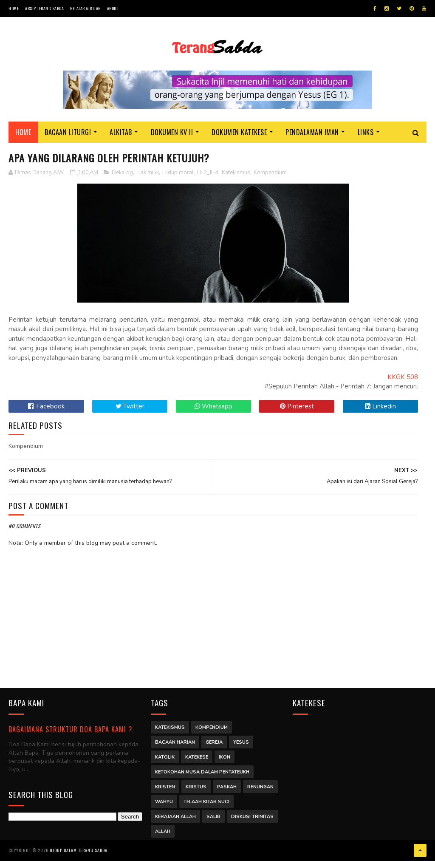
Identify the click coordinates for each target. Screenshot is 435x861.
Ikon (224, 757)
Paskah (227, 787)
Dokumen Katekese (239, 132)
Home (13, 8)
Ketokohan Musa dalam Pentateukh (202, 772)
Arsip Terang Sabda (44, 8)
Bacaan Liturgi (68, 132)
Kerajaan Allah (175, 816)
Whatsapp (213, 406)
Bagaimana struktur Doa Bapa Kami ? (70, 729)
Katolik (165, 757)
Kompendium (270, 172)
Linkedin (380, 406)
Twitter (130, 406)
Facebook (46, 406)
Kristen (165, 787)
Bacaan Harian (175, 742)
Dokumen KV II (172, 132)
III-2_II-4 (207, 172)
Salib (213, 816)
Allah (162, 831)
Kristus (196, 787)
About (113, 8)
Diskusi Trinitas (252, 816)
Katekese (196, 757)
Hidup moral (178, 172)
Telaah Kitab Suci (206, 802)
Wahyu (164, 802)
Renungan (260, 787)
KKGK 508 (402, 377)
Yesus (241, 742)
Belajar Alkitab (85, 8)
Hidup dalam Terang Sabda (78, 850)
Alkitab (121, 132)
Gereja (214, 742)
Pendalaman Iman (312, 132)
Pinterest (297, 406)
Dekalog (122, 172)
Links (366, 132)
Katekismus (236, 172)
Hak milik (147, 172)
